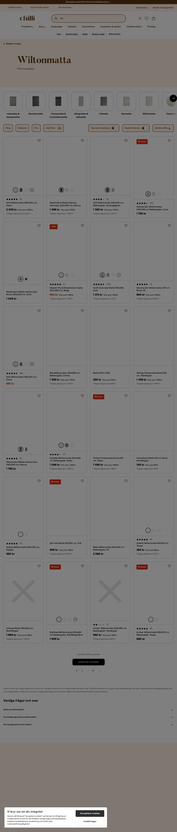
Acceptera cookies (90, 813)
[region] (55, 817)
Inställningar (89, 821)
